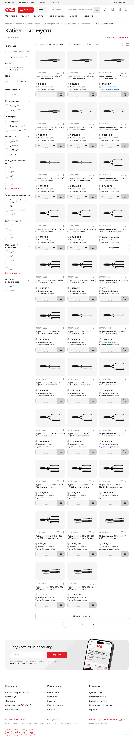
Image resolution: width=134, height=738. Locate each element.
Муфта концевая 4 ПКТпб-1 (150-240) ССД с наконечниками (113, 435)
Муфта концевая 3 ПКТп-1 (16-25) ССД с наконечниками (81, 128)
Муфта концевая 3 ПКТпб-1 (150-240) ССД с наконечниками (81, 384)
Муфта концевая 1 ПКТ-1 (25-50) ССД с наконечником (80, 77)
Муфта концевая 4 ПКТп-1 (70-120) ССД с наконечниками (81, 230)
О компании (11, 16)
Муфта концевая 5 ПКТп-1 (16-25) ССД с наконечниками (49, 281)
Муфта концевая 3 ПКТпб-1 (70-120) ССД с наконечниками (48, 384)
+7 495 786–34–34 (15, 719)
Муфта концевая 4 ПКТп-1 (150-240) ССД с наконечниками (112, 230)
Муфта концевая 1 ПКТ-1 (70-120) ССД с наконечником (113, 77)
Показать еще (82, 616)
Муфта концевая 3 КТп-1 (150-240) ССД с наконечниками (81, 588)
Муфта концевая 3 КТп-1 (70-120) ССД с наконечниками (49, 588)
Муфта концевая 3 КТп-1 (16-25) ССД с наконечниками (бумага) (80, 537)
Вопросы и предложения (17, 692)
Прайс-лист (43, 2)
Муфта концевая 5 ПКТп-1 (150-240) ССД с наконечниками (48, 333)
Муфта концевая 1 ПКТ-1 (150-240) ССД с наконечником (49, 128)
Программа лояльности (100, 705)
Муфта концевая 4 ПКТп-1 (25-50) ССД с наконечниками (49, 230)
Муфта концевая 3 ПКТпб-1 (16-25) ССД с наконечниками (81, 333)
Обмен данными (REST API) (18, 705)
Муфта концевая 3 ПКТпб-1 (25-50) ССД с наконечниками (113, 333)
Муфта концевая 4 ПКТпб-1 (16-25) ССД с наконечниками (113, 384)
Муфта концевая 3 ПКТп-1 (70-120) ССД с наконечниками (49, 179)
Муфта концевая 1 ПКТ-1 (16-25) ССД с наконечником (48, 77)
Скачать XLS (110, 38)
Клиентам (73, 16)
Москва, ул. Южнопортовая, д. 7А (107, 719)
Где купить (38, 16)
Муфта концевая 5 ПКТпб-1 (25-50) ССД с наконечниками (80, 486)
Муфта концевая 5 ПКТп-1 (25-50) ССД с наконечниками (81, 281)
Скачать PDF (123, 38)
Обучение (10, 701)
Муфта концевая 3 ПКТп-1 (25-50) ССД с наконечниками (113, 128)
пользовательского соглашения (23, 663)
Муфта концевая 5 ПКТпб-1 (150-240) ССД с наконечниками (49, 537)
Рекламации (11, 696)
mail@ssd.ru (53, 719)
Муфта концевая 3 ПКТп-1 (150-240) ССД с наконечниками (80, 179)
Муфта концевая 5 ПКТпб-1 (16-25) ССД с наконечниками (49, 486)
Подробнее (114, 247)
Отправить (57, 654)
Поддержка (87, 16)
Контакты (55, 2)
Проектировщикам (56, 16)
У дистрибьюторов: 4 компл (109, 89)
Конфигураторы (55, 705)
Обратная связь (12, 709)
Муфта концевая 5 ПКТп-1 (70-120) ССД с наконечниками (113, 281)
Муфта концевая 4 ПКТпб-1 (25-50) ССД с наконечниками (50, 435)
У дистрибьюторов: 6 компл (109, 447)
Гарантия (93, 709)
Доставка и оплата (26, 2)
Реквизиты (9, 2)
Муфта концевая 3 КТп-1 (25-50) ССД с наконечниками (112, 537)
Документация (96, 692)
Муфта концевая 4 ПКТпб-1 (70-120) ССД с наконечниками (80, 435)
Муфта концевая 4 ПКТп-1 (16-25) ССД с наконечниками (113, 179)
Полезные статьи (97, 696)
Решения (25, 16)
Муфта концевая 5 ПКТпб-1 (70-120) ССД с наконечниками (112, 486)
